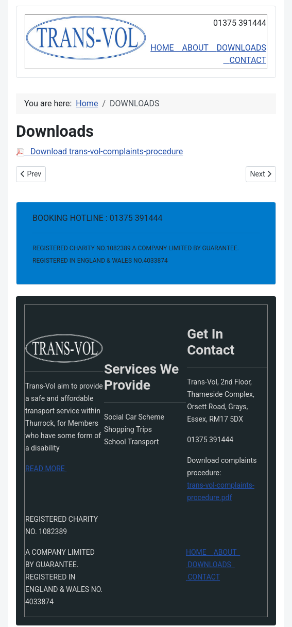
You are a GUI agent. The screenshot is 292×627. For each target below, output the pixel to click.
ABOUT (199, 48)
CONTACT (247, 60)
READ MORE (45, 468)
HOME (166, 48)
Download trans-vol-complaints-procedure (99, 151)
